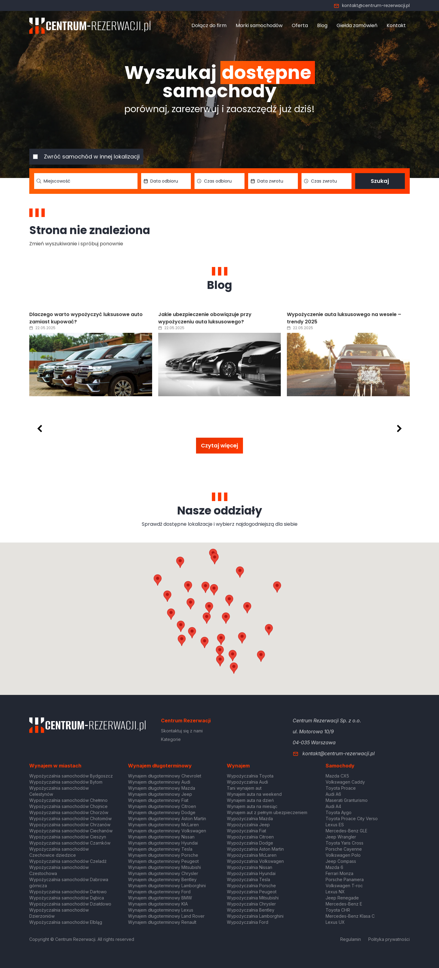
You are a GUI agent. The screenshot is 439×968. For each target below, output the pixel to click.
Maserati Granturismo (347, 800)
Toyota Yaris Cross (344, 842)
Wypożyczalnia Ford (247, 922)
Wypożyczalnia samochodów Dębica (66, 897)
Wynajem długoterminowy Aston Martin (167, 818)
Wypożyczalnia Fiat (246, 830)
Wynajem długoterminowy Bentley (162, 879)
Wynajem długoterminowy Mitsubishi (164, 867)
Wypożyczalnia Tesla (248, 879)
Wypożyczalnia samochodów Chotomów (70, 818)
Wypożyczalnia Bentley (250, 910)
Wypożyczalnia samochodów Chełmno (68, 800)
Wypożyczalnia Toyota (250, 775)
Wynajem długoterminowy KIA (158, 903)
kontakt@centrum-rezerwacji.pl (372, 5)
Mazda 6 (334, 867)
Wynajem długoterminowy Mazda (161, 788)
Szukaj (380, 181)
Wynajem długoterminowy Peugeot (163, 861)
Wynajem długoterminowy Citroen (162, 806)
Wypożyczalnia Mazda (250, 818)
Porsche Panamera (345, 879)
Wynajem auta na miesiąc (252, 806)
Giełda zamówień (357, 25)
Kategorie (171, 739)
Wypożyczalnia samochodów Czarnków (69, 842)
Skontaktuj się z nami (182, 730)
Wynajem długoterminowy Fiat (158, 800)
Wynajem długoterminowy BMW (160, 897)
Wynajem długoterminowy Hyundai (163, 842)
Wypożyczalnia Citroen (250, 836)
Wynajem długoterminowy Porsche (163, 855)
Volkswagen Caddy (345, 782)
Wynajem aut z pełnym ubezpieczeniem (267, 812)
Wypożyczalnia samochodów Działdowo (70, 903)
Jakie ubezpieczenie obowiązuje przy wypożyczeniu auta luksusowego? (205, 318)
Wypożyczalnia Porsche (251, 885)
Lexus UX (335, 922)
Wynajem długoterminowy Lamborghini (167, 885)
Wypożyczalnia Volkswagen (255, 861)
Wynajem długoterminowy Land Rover (166, 916)
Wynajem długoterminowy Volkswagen (167, 830)
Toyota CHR (338, 910)
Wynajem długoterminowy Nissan (161, 836)
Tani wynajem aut (244, 788)
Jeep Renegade (342, 897)
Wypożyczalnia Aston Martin (255, 849)
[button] (247, 608)
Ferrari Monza (339, 873)
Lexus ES (335, 824)
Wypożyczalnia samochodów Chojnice (68, 806)
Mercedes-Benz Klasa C (350, 916)
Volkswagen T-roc (344, 885)
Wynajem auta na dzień (250, 800)
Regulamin (350, 939)
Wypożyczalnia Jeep (248, 824)
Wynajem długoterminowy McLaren (163, 824)
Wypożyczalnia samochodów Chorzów (68, 812)
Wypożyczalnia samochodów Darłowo (68, 891)
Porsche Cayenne (344, 849)
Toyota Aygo (339, 812)
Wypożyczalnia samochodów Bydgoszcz (71, 775)
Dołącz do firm (209, 25)
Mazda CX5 (337, 775)
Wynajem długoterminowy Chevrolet (164, 775)
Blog (322, 25)
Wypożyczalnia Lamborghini (255, 916)
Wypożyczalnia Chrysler (251, 903)
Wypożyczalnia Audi (247, 782)
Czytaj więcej (219, 445)
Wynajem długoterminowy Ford (159, 891)
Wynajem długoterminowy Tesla (160, 849)
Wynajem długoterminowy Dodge (161, 812)
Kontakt (396, 25)
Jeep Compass (341, 861)
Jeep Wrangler (341, 836)
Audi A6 (333, 794)
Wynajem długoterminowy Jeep (160, 794)
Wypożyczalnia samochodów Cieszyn (67, 836)
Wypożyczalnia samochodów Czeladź (68, 861)
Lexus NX (335, 891)
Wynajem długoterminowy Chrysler (163, 873)
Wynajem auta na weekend (254, 794)
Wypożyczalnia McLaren (252, 855)
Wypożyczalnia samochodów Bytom (65, 782)
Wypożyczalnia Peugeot (252, 891)
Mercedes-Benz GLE (346, 830)
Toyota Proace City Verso (352, 818)
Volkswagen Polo (343, 855)
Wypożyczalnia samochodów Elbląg (65, 922)
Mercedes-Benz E (344, 903)
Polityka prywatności (389, 939)
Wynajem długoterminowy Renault (162, 922)
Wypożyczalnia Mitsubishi (253, 897)
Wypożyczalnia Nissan (249, 867)
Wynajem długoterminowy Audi (159, 782)
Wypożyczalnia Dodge (250, 842)
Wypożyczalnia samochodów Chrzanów (69, 824)
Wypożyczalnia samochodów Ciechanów (70, 830)
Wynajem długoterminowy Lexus (160, 910)
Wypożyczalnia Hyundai (251, 873)
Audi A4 (333, 806)
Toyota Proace (341, 788)
